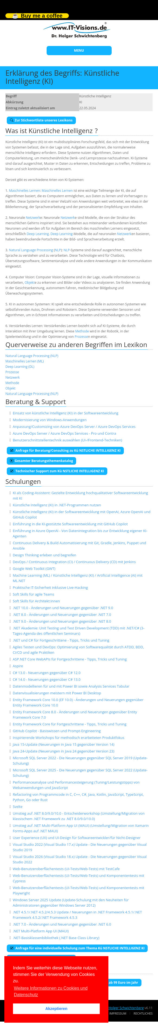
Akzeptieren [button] (56, 1008)
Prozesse (81, 336)
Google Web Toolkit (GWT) (34, 568)
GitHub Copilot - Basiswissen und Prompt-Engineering (57, 730)
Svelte (17, 806)
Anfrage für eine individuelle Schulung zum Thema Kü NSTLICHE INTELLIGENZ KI (77, 948)
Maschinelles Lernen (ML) (24, 361)
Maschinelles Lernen (24, 190)
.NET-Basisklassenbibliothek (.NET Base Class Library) (56, 937)
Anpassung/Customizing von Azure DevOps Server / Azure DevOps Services (74, 426)
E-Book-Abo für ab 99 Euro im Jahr (108, 982)
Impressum (117, 1013)
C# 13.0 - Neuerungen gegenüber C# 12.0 (46, 672)
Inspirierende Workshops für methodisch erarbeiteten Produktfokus (68, 737)
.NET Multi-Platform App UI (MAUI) (41, 931)
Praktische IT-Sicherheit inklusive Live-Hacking (50, 587)
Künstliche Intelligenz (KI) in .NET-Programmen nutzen (57, 505)
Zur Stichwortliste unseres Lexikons (41, 120)
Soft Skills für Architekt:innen (36, 601)
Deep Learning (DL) (19, 366)
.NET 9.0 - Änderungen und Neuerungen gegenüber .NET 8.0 (62, 621)
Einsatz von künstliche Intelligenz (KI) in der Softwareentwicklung (65, 413)
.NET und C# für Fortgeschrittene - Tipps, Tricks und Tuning (61, 640)
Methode (82, 331)
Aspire (18, 665)
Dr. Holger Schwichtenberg (123, 1008)
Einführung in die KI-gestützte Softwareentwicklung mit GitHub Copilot (70, 523)
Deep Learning (38, 234)
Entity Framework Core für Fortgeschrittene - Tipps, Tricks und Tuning (70, 724)
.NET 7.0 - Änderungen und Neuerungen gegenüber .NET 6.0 (62, 924)
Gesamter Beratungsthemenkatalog (41, 460)
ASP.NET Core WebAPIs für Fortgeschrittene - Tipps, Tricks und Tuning (70, 659)
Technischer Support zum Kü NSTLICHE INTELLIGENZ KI (57, 471)
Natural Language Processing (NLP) (31, 356)
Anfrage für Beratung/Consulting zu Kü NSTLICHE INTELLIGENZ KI (65, 450)
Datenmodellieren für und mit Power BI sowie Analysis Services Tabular (71, 686)
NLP (58, 250)
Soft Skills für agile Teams (33, 594)
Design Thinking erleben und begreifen (44, 555)
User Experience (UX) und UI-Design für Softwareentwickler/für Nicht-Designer (77, 837)
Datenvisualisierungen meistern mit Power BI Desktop (57, 693)
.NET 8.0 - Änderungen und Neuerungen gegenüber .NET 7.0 (62, 614)
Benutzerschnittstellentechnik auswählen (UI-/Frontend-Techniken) (67, 440)
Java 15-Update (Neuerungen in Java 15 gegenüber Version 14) (63, 744)
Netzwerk (33, 217)
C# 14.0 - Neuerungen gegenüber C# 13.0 (46, 679)
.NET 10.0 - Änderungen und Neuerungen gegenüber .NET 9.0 (63, 607)
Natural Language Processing (31, 250)
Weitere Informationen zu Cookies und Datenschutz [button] (51, 991)
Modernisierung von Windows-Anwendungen (50, 419)
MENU (79, 50)
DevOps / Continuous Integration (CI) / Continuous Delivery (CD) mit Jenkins (74, 561)
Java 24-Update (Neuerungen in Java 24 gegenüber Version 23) (63, 751)
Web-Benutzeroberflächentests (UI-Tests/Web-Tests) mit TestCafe (66, 868)
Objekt (30, 282)
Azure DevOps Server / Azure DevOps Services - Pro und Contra (64, 433)
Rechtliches (143, 1013)
